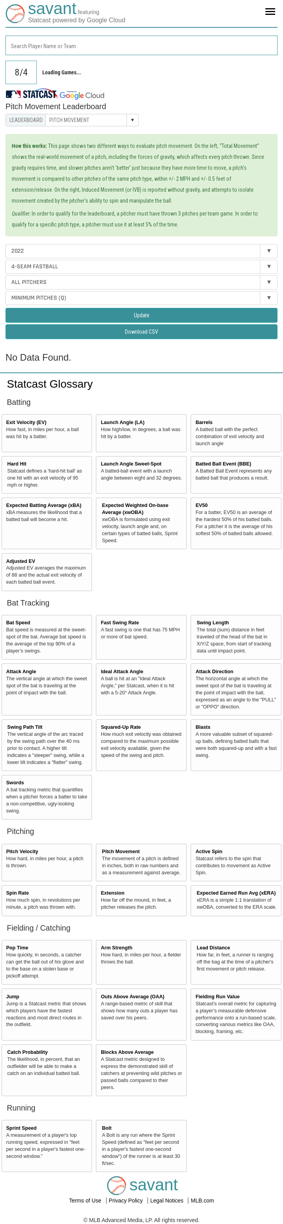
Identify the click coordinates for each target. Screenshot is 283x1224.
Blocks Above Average (127, 1052)
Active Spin (209, 851)
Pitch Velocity (22, 851)
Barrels (204, 422)
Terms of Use (86, 1200)
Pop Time (17, 948)
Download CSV (141, 332)
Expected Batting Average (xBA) (43, 505)
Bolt (106, 1128)
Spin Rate (17, 893)
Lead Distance (213, 948)
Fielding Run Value (218, 996)
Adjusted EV (20, 561)
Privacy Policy (126, 1200)
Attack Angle (21, 671)
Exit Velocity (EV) (26, 422)
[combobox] (141, 45)
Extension (112, 893)
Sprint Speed (21, 1128)
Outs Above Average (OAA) (132, 996)
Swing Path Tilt (25, 727)
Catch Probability (27, 1052)
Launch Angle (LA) (122, 422)
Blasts (203, 727)
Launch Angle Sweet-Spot (131, 464)
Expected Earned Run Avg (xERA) (236, 893)
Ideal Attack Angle (122, 671)
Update (142, 315)
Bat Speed (18, 622)
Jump (13, 996)
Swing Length (212, 622)
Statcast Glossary (50, 384)
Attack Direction (215, 671)
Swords (15, 782)
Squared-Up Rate (121, 727)
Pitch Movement (121, 851)
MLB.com (202, 1200)
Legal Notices (167, 1200)
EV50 (202, 505)
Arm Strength (116, 948)
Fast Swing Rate (120, 622)
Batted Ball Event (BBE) (223, 464)
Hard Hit (17, 464)
